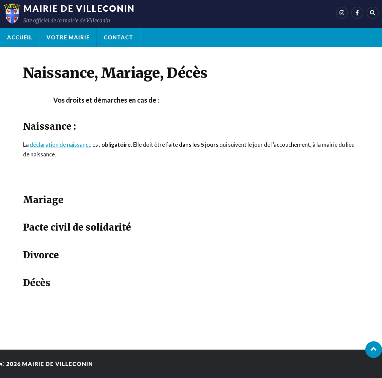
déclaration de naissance (60, 144)
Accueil (19, 37)
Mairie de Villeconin (79, 8)
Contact (118, 37)
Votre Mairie (68, 37)
